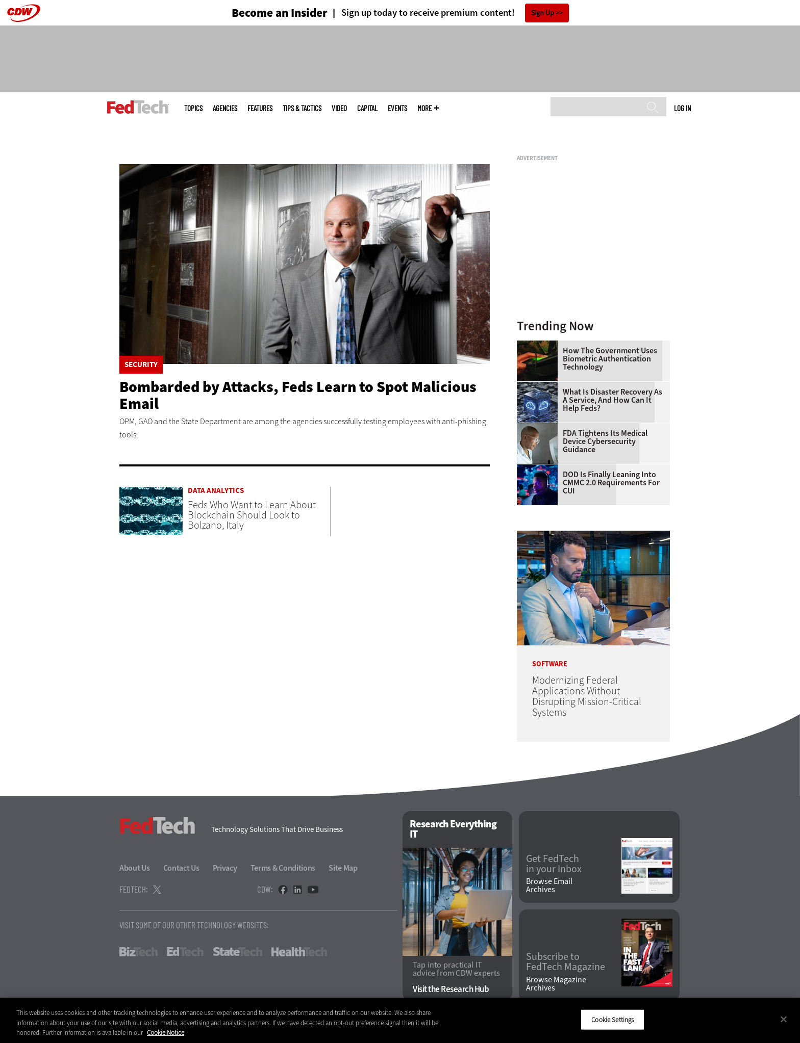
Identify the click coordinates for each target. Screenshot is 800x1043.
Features (259, 108)
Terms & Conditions (283, 868)
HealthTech (299, 951)
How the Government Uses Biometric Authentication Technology (610, 359)
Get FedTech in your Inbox (554, 864)
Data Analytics (216, 490)
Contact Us (181, 868)
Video (339, 108)
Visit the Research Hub (451, 989)
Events (397, 108)
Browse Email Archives (549, 885)
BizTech (138, 951)
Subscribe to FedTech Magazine (565, 962)
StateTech (237, 951)
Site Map (343, 868)
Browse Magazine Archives (556, 984)
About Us (134, 868)
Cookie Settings (612, 1019)
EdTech (185, 951)
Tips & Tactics (302, 108)
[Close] (783, 1019)
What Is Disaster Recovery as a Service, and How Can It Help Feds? (612, 400)
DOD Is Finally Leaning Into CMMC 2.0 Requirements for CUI (611, 483)
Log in (682, 108)
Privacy (225, 868)
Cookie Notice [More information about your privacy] (165, 1032)
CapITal (367, 108)
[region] (400, 1020)
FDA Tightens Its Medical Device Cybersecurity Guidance (605, 441)
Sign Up (542, 13)
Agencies (225, 108)
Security (141, 365)
